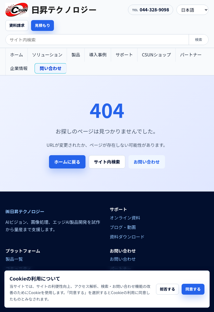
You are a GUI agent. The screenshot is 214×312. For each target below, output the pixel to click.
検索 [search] (198, 39)
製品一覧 (14, 259)
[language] (192, 10)
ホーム (16, 54)
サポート (124, 54)
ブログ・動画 (123, 227)
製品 (75, 54)
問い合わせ (51, 68)
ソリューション (47, 54)
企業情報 (18, 68)
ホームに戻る (67, 161)
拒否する (167, 289)
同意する (193, 289)
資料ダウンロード (127, 236)
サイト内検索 (107, 161)
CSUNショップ (156, 54)
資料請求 (17, 25)
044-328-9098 (154, 9)
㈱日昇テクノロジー (24, 211)
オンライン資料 (125, 217)
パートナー (191, 54)
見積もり (42, 25)
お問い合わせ (147, 161)
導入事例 (97, 54)
